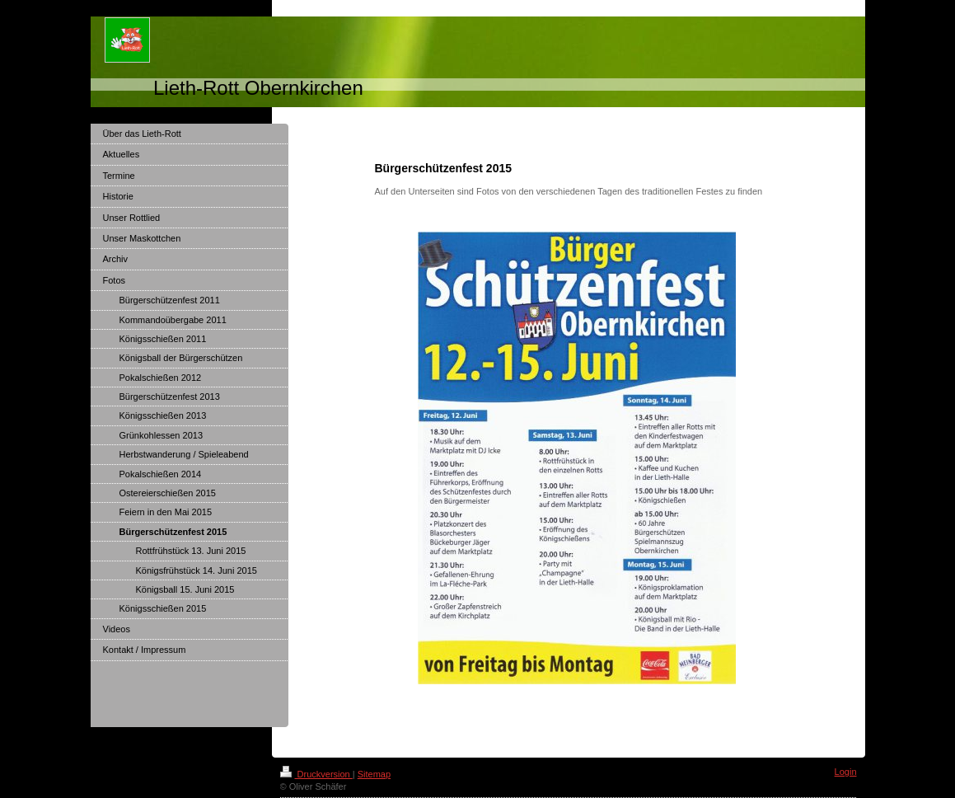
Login (846, 772)
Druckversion (316, 774)
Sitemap (374, 774)
